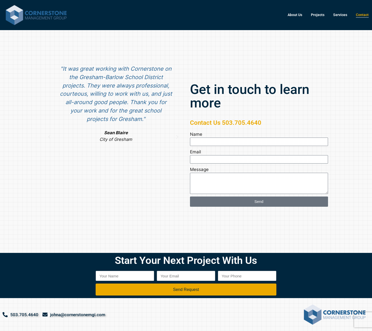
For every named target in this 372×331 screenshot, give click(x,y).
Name (196, 134)
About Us (295, 15)
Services (340, 15)
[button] (49, 137)
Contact (362, 15)
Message (199, 169)
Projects (317, 15)
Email (195, 151)
